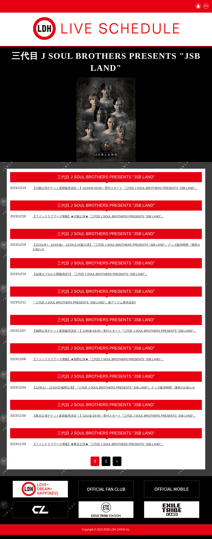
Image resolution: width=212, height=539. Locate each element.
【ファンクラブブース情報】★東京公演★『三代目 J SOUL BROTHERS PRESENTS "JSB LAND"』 (104, 448)
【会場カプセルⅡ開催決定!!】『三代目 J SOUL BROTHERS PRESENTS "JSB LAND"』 (95, 275)
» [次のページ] (117, 465)
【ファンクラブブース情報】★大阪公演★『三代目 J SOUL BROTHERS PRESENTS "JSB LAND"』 (104, 217)
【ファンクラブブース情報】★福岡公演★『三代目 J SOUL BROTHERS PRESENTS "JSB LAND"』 (104, 361)
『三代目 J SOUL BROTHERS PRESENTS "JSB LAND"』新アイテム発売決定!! (89, 303)
